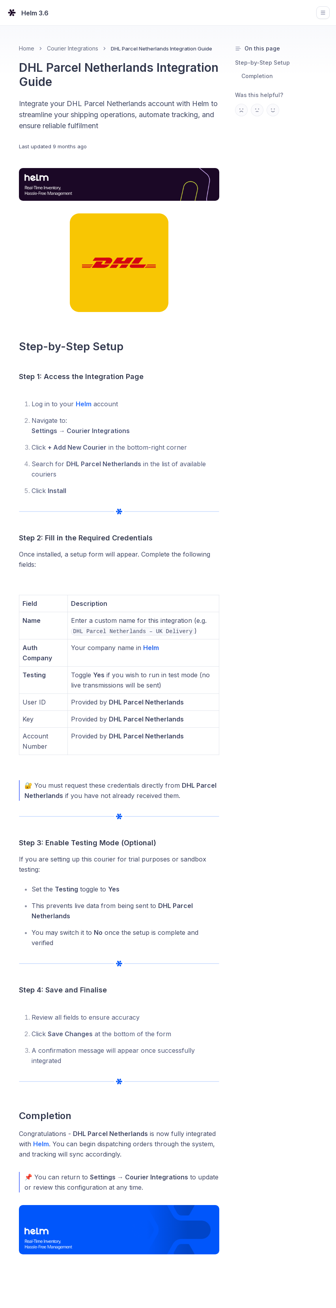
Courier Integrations (72, 48)
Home (26, 48)
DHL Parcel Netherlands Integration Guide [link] (161, 48)
